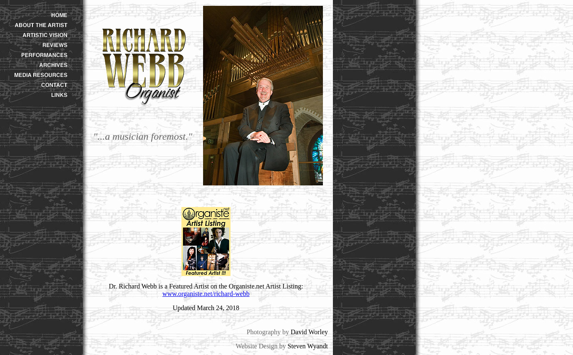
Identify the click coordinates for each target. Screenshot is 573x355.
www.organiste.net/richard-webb (205, 293)
